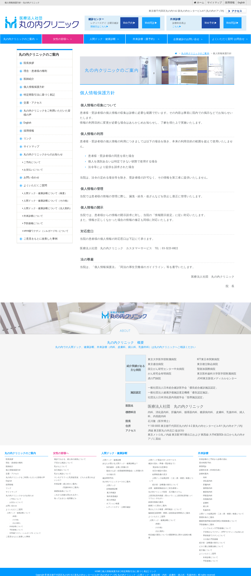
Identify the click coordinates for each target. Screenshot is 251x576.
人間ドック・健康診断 (104, 39)
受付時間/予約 (205, 463)
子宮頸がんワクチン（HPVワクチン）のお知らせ (223, 532)
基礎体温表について (62, 491)
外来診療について (33, 216)
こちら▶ (175, 26)
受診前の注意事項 (160, 467)
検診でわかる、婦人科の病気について (70, 459)
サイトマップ (214, 2)
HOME (98, 571)
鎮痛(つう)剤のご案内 (157, 506)
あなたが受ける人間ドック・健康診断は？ (120, 463)
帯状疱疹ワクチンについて (214, 535)
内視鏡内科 (207, 499)
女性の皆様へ (62, 39)
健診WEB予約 (107, 478)
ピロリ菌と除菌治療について (211, 546)
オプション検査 (112, 504)
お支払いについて (33, 169)
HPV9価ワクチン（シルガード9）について (46, 231)
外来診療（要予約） (146, 39)
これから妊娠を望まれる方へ (66, 495)
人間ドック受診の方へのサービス (162, 460)
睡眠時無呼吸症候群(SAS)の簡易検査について (218, 521)
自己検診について (61, 470)
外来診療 (203, 453)
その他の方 (111, 474)
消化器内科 (207, 481)
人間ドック (111, 485)
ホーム (199, 2)
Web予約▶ (129, 22)
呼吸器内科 (207, 496)
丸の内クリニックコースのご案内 (116, 482)
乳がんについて (60, 466)
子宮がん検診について (63, 463)
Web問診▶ (151, 22)
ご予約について (32, 162)
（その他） (15, 520)
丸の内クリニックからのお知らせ (43, 154)
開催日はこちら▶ (98, 26)
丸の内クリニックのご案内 (20, 39)
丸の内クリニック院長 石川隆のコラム (165, 492)
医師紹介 (29, 78)
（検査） (14, 516)
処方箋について (205, 550)
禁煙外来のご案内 (206, 517)
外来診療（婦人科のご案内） (66, 484)
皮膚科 (206, 503)
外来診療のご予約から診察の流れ (213, 459)
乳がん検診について (62, 474)
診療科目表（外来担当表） (210, 470)
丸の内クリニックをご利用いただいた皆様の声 (47, 112)
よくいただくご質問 (35, 185)
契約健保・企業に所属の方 (117, 467)
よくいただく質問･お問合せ (230, 39)
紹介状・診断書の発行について (165, 485)
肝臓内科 (206, 485)
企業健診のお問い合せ (188, 39)
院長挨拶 (29, 62)
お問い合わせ (31, 177)
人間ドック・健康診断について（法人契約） (48, 208)
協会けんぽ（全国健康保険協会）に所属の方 (125, 471)
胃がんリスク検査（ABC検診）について (165, 509)
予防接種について (33, 223)
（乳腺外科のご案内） (67, 487)
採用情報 (230, 2)
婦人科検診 (111, 500)
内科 (205, 477)
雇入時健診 (111, 493)
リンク (27, 138)
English (241, 2)
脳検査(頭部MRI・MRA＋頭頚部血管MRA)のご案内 (169, 513)
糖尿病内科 (207, 492)
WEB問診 (202, 466)
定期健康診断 (112, 489)
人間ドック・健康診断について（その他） (47, 200)
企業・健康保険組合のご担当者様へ (163, 488)
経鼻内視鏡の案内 (155, 502)
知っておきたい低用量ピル (65, 498)
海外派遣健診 (112, 496)
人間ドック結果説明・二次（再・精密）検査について (221, 514)
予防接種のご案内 (206, 524)
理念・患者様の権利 (35, 70)
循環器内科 (207, 488)
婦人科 (206, 506)
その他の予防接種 (210, 539)
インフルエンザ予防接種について (217, 528)
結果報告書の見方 (159, 474)
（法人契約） (16, 523)
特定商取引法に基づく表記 (39, 94)
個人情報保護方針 (34, 86)
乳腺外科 (206, 510)
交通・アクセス (33, 102)
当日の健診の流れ (159, 471)
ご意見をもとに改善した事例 (40, 238)
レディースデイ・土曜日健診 (118, 507)
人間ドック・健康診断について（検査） (45, 193)
